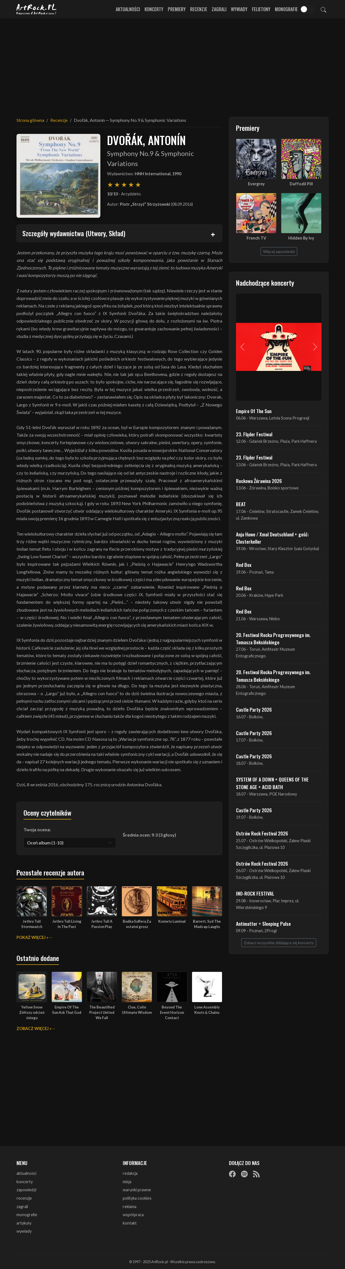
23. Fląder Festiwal (254, 434)
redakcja (130, 1173)
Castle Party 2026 (254, 709)
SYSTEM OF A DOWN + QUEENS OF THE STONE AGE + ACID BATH (272, 783)
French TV (256, 238)
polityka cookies (137, 1198)
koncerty (24, 1181)
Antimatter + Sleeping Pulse (263, 923)
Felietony (261, 9)
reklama (129, 1206)
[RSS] (256, 1173)
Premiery (177, 9)
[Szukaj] (323, 9)
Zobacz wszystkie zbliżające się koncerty (279, 942)
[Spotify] (244, 1173)
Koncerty (154, 9)
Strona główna (30, 120)
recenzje (24, 1198)
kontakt (130, 1223)
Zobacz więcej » (33, 1028)
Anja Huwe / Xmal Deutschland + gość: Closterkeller (272, 538)
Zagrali (219, 9)
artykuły (23, 1223)
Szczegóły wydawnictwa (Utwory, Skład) (73, 233)
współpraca (133, 1214)
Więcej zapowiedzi (279, 251)
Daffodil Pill (301, 183)
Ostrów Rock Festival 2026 (262, 833)
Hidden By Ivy (301, 238)
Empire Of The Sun (253, 411)
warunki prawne (137, 1189)
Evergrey (256, 183)
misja (127, 1181)
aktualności (26, 1173)
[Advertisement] (172, 64)
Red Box (243, 564)
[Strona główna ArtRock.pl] (36, 9)
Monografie (286, 9)
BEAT (241, 504)
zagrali (22, 1206)
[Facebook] (232, 1173)
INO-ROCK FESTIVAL (255, 893)
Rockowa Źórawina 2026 (259, 480)
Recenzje (198, 9)
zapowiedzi (26, 1189)
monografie (26, 1214)
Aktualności (128, 9)
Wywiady (239, 9)
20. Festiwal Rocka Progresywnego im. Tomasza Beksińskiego (273, 638)
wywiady (24, 1231)
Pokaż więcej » (32, 937)
